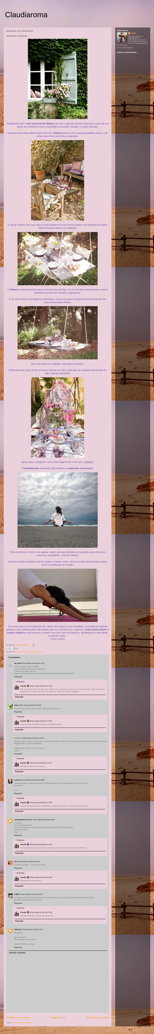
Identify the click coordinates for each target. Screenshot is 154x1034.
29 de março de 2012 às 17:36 (41, 686)
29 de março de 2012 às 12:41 (29, 861)
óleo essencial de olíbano (33, 652)
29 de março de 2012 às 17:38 (41, 802)
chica (16, 705)
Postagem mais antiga (97, 1017)
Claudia (19, 645)
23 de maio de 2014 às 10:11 (32, 929)
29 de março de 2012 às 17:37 (41, 763)
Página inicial (58, 1017)
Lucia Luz (18, 780)
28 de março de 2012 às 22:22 (33, 663)
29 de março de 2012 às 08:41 (44, 820)
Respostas (20, 682)
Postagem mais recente (18, 1017)
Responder (18, 677)
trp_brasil (18, 663)
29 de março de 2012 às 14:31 (31, 894)
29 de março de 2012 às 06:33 (30, 705)
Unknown (18, 929)
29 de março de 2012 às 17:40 (41, 912)
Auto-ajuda (20, 652)
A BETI (16, 894)
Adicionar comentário (17, 953)
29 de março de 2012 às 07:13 (33, 738)
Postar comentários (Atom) (22, 1023)
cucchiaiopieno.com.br (23, 820)
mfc (15, 861)
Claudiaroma (26, 14)
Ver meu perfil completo (125, 48)
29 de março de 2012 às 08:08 (33, 780)
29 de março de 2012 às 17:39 (41, 844)
